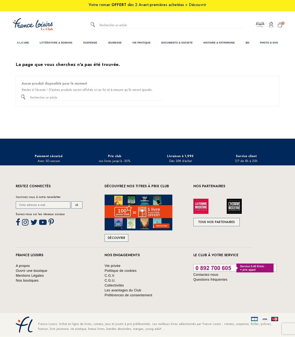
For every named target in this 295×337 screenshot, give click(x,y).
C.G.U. (110, 280)
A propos (23, 266)
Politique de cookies (121, 271)
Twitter (34, 223)
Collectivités (114, 285)
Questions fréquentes (210, 279)
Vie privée (113, 266)
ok (76, 205)
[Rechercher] (170, 25)
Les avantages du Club (123, 290)
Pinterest (52, 223)
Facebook (18, 223)
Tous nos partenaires (216, 222)
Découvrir (116, 238)
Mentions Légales (30, 275)
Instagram (25, 223)
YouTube (43, 223)
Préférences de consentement (128, 295)
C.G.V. (110, 275)
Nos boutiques (27, 280)
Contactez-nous (205, 275)
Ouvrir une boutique (31, 271)
